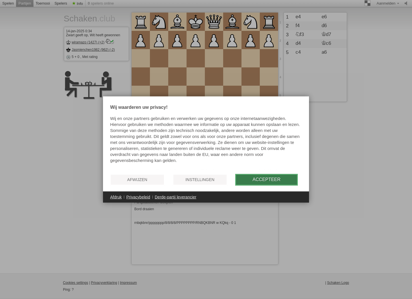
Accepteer (267, 179)
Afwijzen (137, 179)
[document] (206, 137)
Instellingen (199, 179)
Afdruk (116, 196)
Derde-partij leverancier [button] (176, 196)
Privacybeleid (138, 196)
